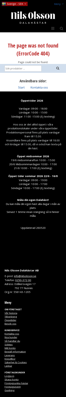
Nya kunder (11, 337)
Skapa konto (12, 379)
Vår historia (11, 313)
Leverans (10, 355)
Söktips (9, 344)
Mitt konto (10, 348)
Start (21, 87)
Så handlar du (12, 341)
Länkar (8, 365)
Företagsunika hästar (16, 383)
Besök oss (10, 323)
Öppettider (10, 320)
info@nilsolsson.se (25, 276)
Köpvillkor (10, 358)
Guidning (9, 390)
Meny (57, 4)
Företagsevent (13, 386)
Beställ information (15, 351)
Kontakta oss (39, 87)
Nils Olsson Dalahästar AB (22, 270)
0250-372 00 (23, 280)
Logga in (9, 376)
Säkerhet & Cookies (16, 362)
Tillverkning (11, 316)
